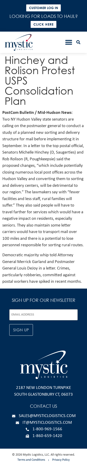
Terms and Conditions (31, 460)
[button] (68, 42)
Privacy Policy (61, 460)
